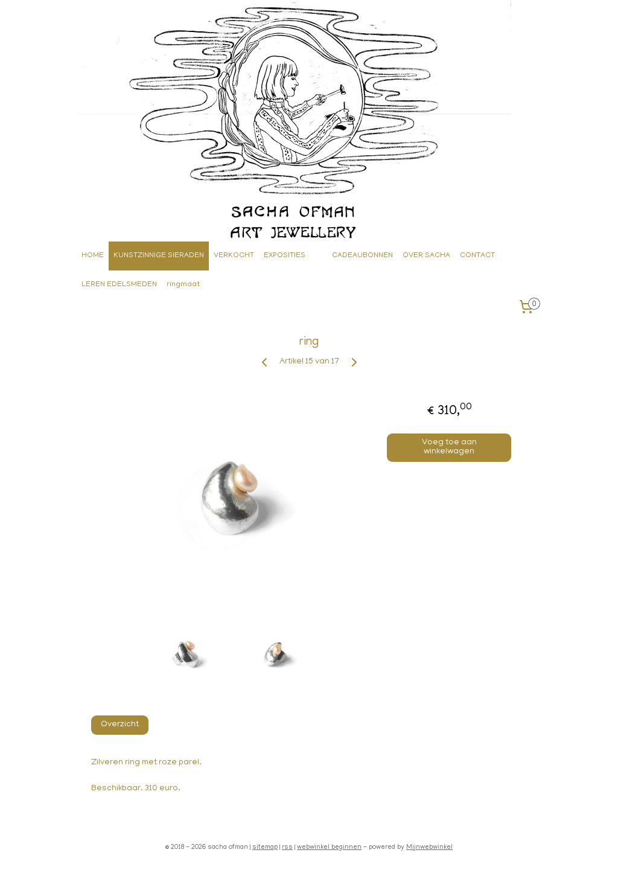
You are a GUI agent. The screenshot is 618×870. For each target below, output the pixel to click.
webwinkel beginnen (329, 847)
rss (287, 847)
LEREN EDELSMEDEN (119, 285)
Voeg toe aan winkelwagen (449, 447)
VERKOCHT (234, 256)
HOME (92, 256)
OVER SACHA (426, 256)
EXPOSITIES (284, 256)
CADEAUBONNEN (362, 256)
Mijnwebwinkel (429, 847)
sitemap (265, 847)
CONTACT (477, 256)
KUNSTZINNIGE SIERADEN (158, 256)
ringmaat (183, 285)
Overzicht (120, 724)
